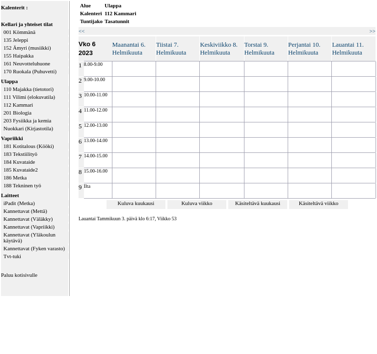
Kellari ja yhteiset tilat (27, 24)
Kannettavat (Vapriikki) (28, 227)
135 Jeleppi (15, 40)
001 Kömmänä (19, 32)
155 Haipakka (18, 56)
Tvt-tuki (12, 256)
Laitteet (10, 195)
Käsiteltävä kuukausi (257, 203)
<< (81, 31)
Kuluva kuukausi (136, 203)
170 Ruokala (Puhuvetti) (29, 71)
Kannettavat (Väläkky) (28, 219)
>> (373, 31)
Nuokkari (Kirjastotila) (28, 128)
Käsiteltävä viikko (318, 203)
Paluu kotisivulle (19, 275)
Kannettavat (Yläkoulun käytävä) (29, 237)
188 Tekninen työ (22, 185)
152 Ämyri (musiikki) (27, 48)
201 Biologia (17, 113)
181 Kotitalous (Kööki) (28, 146)
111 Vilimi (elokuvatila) (29, 97)
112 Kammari (18, 105)
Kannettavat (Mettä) (25, 211)
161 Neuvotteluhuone (26, 63)
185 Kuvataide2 (20, 170)
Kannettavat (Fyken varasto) (34, 248)
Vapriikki (12, 138)
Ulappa (9, 81)
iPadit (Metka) (19, 203)
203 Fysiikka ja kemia (27, 120)
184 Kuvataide (19, 162)
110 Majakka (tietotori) (28, 89)
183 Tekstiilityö (20, 154)
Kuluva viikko (196, 203)
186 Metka (15, 177)
